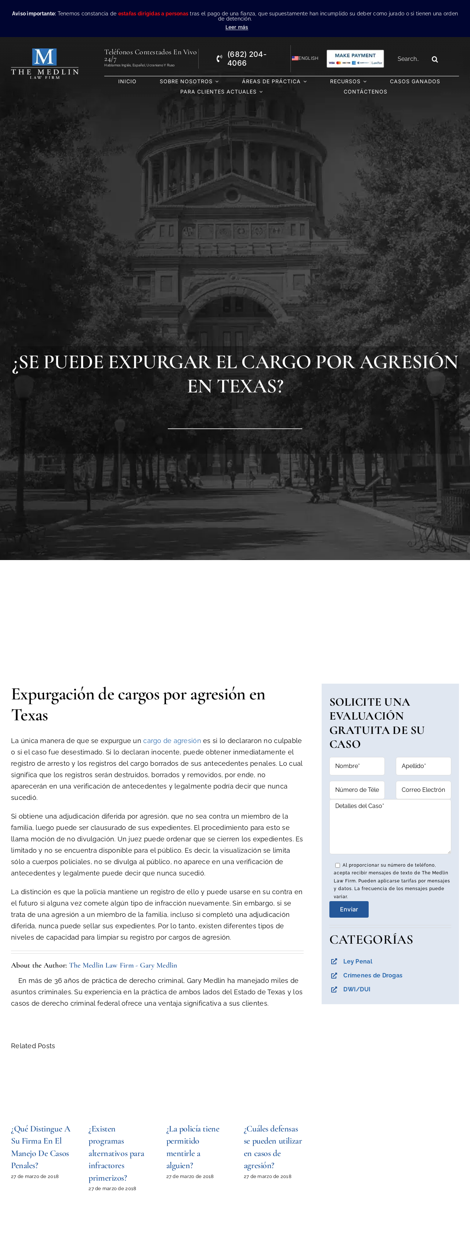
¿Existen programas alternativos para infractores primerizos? (116, 1153)
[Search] (435, 59)
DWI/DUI (356, 989)
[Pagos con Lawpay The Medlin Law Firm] (355, 52)
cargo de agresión (172, 741)
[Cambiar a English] (301, 58)
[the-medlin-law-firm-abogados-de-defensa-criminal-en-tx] (45, 51)
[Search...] (410, 59)
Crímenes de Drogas (372, 975)
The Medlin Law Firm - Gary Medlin (123, 965)
